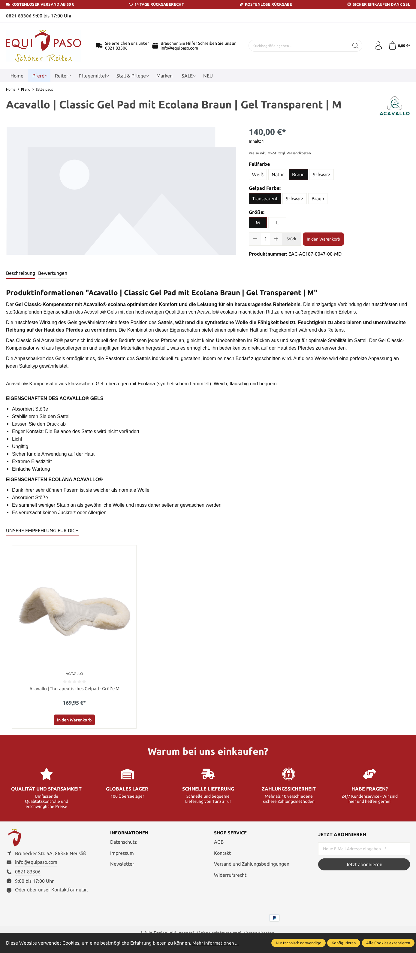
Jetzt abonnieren (364, 864)
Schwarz (321, 174)
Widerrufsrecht (230, 875)
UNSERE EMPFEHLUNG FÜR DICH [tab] (42, 530)
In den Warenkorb (323, 238)
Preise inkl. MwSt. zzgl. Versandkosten (280, 153)
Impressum (122, 853)
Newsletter (122, 864)
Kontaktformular (69, 892)
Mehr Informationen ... (216, 942)
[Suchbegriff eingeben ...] (298, 46)
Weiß (258, 174)
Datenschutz (123, 842)
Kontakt (222, 853)
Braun (298, 174)
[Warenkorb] (398, 45)
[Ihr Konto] (376, 45)
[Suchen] (353, 46)
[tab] (20, 273)
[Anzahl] (266, 239)
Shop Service (231, 833)
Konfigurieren (344, 943)
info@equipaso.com (179, 48)
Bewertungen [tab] (52, 272)
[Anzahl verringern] (255, 239)
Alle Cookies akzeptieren (388, 943)
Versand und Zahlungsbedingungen (251, 864)
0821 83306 (19, 15)
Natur (278, 174)
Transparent (265, 198)
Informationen (130, 833)
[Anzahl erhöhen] (276, 239)
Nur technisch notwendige (298, 943)
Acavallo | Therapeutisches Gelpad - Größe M (74, 688)
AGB (219, 842)
